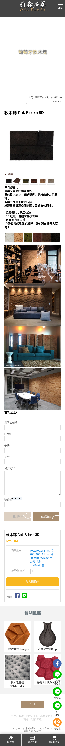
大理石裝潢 (17, 716)
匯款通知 (32, 739)
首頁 (30, 97)
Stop (34, 175)
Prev (9, 144)
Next (56, 144)
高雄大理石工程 (32, 719)
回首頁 (11, 739)
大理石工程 (31, 716)
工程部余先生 (57, 677)
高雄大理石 (46, 716)
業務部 (57, 693)
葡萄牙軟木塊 (42, 97)
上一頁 (32, 704)
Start (31, 175)
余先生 (57, 724)
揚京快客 (29, 728)
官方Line (57, 708)
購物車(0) (54, 739)
